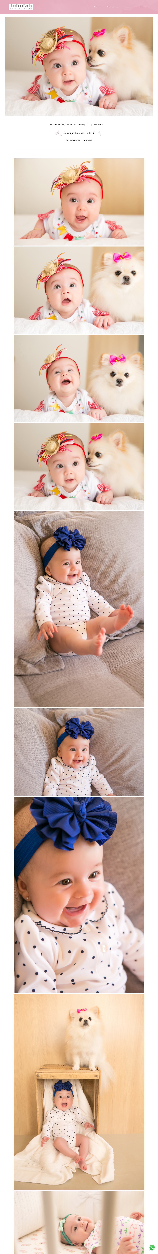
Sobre (128, 7)
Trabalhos (113, 7)
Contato (142, 7)
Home (97, 7)
